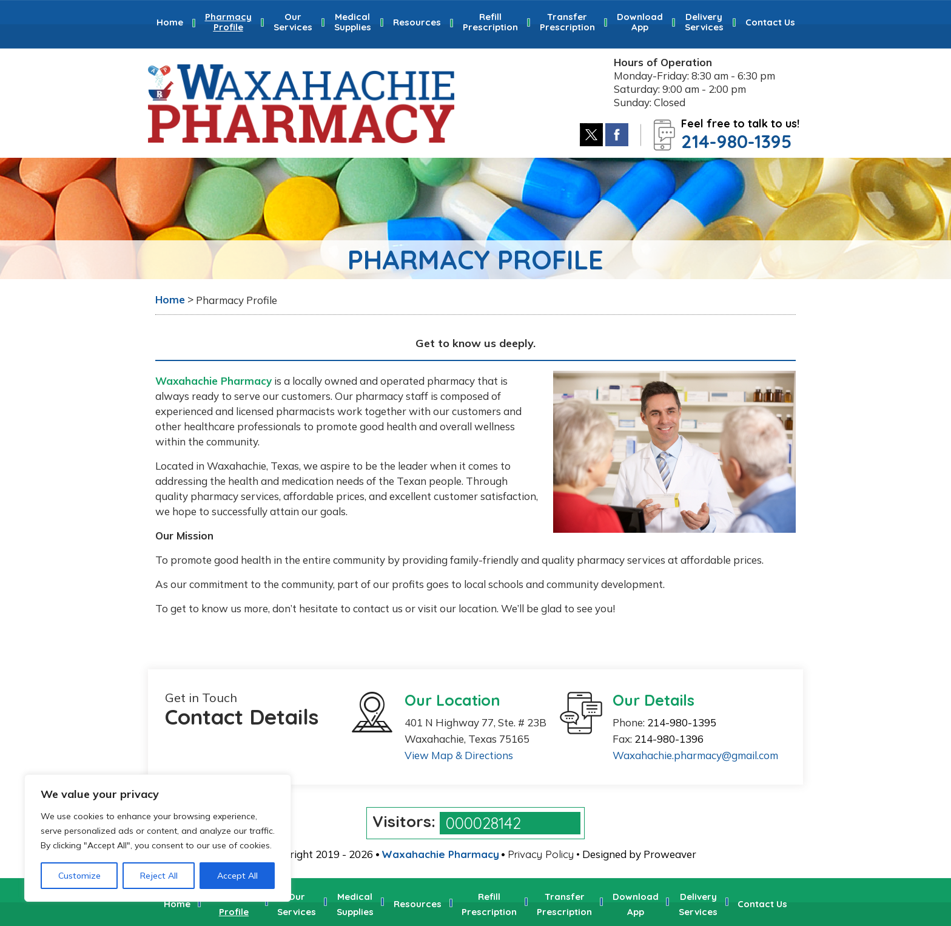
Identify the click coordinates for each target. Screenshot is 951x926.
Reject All (159, 875)
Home (169, 22)
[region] (157, 838)
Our (293, 22)
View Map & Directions (459, 755)
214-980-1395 (736, 141)
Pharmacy (228, 22)
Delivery (704, 22)
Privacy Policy (541, 854)
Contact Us (770, 22)
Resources (417, 22)
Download (640, 22)
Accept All (237, 875)
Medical (352, 22)
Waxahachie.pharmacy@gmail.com (695, 755)
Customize (79, 875)
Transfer (567, 22)
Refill (490, 22)
